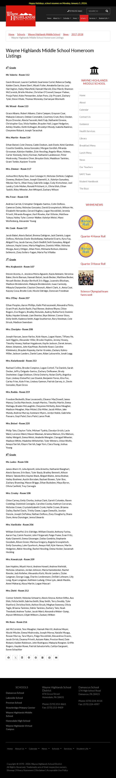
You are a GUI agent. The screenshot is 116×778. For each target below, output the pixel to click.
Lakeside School (14, 697)
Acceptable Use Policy (57, 770)
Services (92, 18)
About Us (56, 18)
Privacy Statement (25, 770)
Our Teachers (86, 167)
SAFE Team (85, 174)
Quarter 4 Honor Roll (93, 236)
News (75, 18)
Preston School (14, 702)
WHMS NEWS (94, 204)
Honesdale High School (18, 720)
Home (11, 34)
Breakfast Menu (87, 145)
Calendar (66, 18)
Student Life (103, 18)
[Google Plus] (42, 657)
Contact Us (85, 116)
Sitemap (10, 770)
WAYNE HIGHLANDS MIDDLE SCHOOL (94, 82)
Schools (83, 18)
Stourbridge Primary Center (20, 707)
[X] (15, 657)
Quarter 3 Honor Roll (93, 263)
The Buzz (84, 188)
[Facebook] (8, 657)
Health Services (87, 131)
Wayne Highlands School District (46, 764)
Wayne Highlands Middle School (44, 34)
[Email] (55, 657)
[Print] (49, 657)
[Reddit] (28, 657)
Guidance (84, 124)
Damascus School (15, 692)
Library (83, 138)
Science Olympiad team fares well (94, 293)
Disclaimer (40, 770)
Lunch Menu (85, 152)
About (82, 102)
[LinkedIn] (21, 657)
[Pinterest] (35, 657)
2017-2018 (77, 34)
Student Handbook (88, 181)
